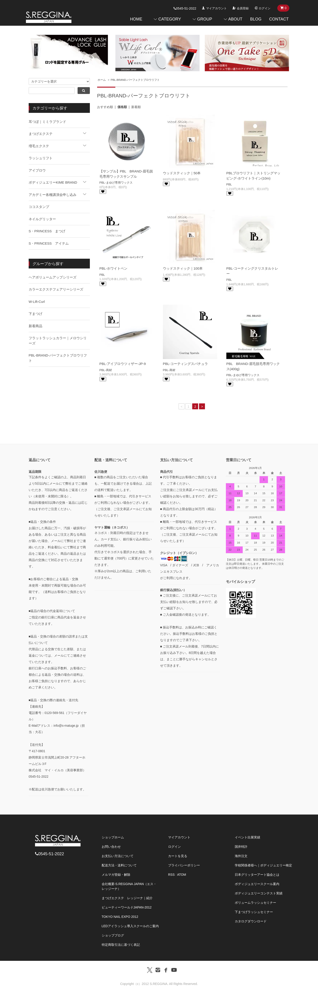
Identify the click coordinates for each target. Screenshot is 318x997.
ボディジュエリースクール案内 (257, 884)
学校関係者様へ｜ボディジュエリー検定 (263, 865)
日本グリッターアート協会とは (257, 874)
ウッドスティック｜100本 (183, 268)
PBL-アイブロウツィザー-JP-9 (122, 364)
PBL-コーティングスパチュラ (185, 364)
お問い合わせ (111, 846)
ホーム (102, 79)
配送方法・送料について (119, 865)
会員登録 (243, 8)
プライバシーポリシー (184, 865)
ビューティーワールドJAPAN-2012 (127, 907)
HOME (136, 19)
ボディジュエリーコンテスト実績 (259, 893)
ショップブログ (113, 935)
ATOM (181, 874)
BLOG (255, 19)
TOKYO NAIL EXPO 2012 (120, 917)
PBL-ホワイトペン (113, 268)
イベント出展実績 (247, 837)
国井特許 (241, 846)
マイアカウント (216, 8)
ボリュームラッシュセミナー (255, 902)
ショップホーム (113, 837)
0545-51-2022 (185, 8)
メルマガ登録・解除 (116, 874)
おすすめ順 (105, 107)
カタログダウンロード (251, 921)
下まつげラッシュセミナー (254, 912)
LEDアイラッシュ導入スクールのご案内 (130, 926)
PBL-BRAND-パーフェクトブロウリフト (135, 79)
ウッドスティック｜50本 (182, 173)
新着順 (136, 107)
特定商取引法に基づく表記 (121, 944)
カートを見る (177, 856)
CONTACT (279, 19)
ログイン (264, 8)
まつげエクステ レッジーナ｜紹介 (127, 898)
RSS (171, 874)
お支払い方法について (118, 856)
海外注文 (241, 856)
